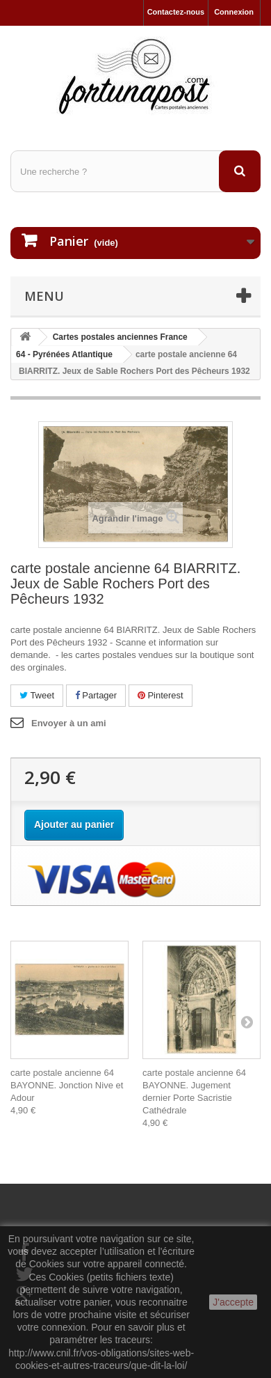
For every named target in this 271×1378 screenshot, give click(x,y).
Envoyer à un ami (68, 723)
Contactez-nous (176, 12)
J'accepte (233, 1302)
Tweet (36, 695)
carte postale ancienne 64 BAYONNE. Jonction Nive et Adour (66, 1085)
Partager (96, 695)
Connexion (234, 12)
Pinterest (160, 695)
